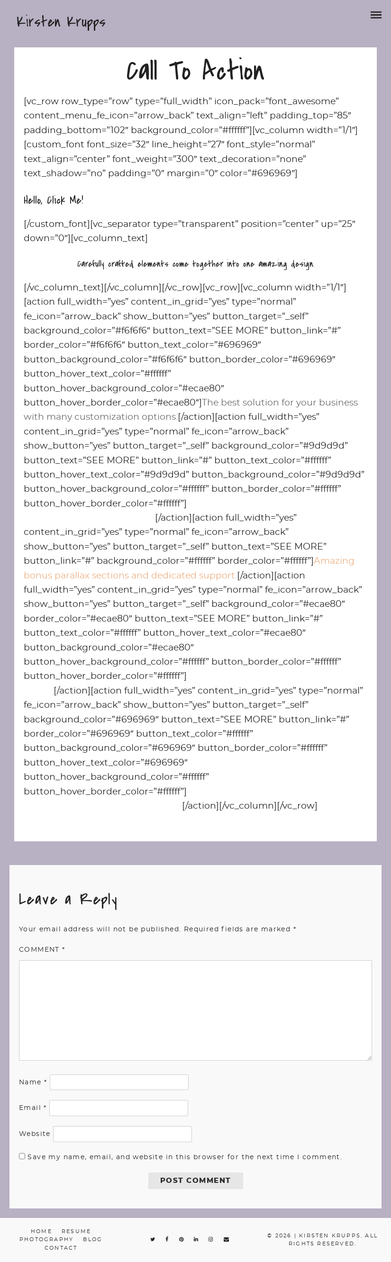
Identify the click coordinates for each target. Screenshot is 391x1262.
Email (33, 1108)
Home (41, 1231)
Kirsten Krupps (61, 21)
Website (35, 1134)
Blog (92, 1239)
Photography (46, 1239)
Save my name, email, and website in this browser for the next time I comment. (184, 1157)
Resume (76, 1231)
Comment (42, 949)
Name (33, 1082)
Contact (61, 1248)
